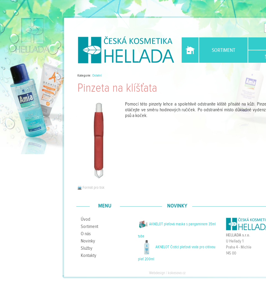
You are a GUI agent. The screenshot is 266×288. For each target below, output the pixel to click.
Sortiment (223, 50)
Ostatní (97, 76)
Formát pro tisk (91, 187)
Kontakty (88, 255)
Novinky (88, 241)
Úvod (190, 50)
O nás (86, 233)
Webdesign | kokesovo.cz (167, 273)
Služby (86, 248)
